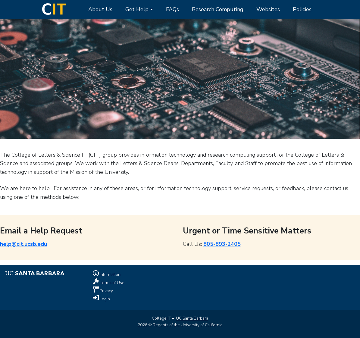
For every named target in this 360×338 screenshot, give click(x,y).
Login (104, 299)
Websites (268, 9)
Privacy (106, 291)
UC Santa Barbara (192, 318)
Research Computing (217, 9)
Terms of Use (111, 283)
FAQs (172, 9)
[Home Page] (54, 8)
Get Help (137, 9)
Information (110, 274)
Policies (302, 9)
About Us (100, 9)
